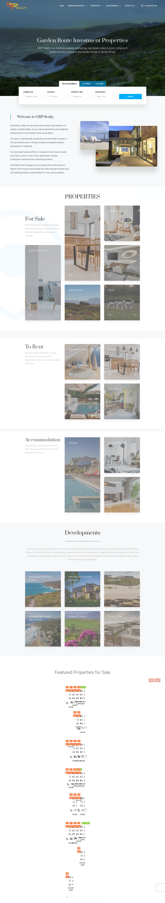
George (99, 871)
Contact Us (129, 6)
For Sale (67, 871)
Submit (139, 884)
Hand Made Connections (47, 899)
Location (50, 92)
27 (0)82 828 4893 (149, 6)
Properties (95, 6)
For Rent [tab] (86, 84)
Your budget (100, 92)
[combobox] (34, 96)
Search (130, 96)
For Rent (67, 876)
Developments (112, 6)
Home (61, 6)
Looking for (28, 92)
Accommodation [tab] (69, 84)
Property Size (76, 92)
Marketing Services (76, 6)
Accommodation (70, 880)
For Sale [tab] (99, 84)
